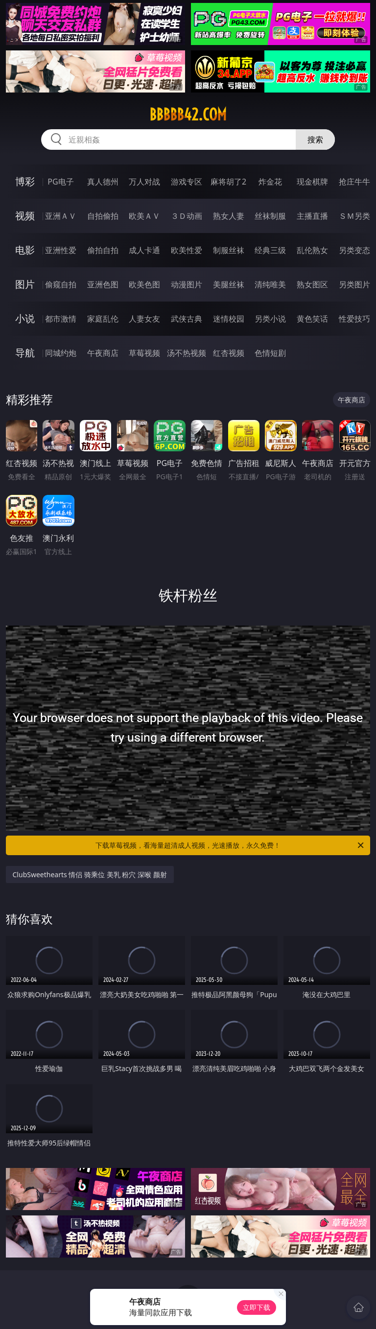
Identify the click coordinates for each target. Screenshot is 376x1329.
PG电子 (60, 181)
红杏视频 (228, 353)
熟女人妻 (228, 215)
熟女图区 (312, 284)
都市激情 (60, 318)
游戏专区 (186, 181)
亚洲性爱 (60, 250)
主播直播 (312, 215)
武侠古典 (186, 318)
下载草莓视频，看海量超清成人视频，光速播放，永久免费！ (230, 845)
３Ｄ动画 (186, 215)
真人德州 (102, 181)
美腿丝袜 (228, 284)
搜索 (315, 139)
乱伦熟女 (312, 250)
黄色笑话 (312, 318)
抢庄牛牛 (354, 181)
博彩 (25, 181)
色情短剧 (270, 353)
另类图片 (354, 284)
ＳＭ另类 (354, 215)
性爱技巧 (354, 318)
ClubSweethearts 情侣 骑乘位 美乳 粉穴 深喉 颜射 (90, 874)
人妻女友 (144, 318)
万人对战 (144, 181)
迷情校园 (228, 318)
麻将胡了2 (228, 181)
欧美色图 (144, 284)
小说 (25, 318)
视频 (25, 215)
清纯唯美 (270, 284)
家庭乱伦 (102, 318)
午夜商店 (102, 353)
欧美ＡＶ (144, 215)
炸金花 (270, 181)
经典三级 (270, 250)
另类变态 (354, 250)
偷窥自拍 (60, 284)
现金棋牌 (312, 181)
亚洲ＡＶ (60, 215)
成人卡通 (144, 250)
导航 (25, 352)
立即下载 (256, 1307)
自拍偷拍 (102, 215)
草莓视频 (144, 353)
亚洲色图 (102, 284)
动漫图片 (186, 284)
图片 (25, 284)
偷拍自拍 (102, 250)
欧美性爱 (186, 250)
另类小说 (270, 318)
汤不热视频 (186, 353)
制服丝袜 (228, 250)
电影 (25, 249)
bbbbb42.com (188, 114)
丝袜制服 (270, 215)
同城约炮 (60, 353)
